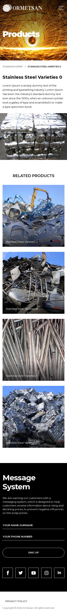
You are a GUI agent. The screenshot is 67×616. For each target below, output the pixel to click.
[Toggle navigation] (60, 8)
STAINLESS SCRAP (13, 66)
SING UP (33, 552)
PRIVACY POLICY (16, 601)
